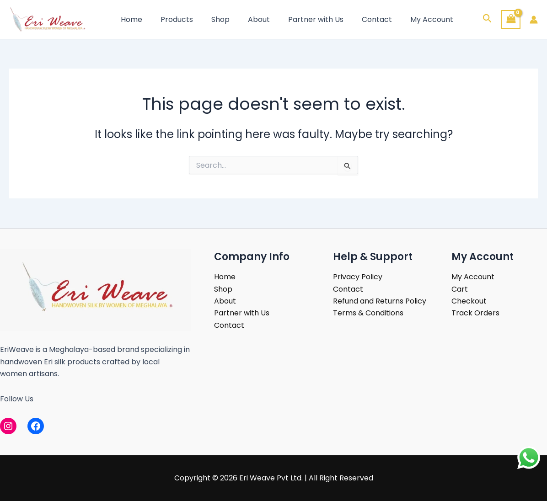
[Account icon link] (534, 20)
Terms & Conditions (368, 313)
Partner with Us (299, 19)
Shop (211, 19)
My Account (407, 19)
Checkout (469, 301)
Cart (459, 289)
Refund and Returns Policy (379, 301)
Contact (357, 19)
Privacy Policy (357, 277)
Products (171, 19)
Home (129, 19)
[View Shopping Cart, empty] (510, 19)
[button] (488, 19)
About (246, 19)
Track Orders (475, 313)
